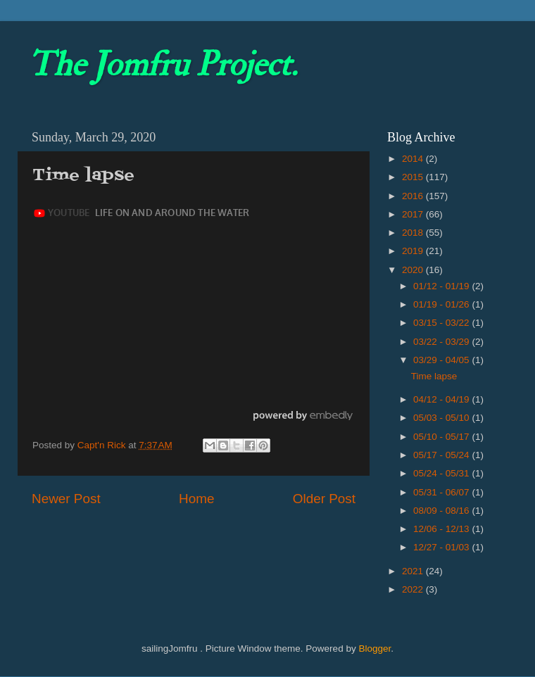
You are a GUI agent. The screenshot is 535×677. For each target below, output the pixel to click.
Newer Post (66, 498)
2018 (414, 232)
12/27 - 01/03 (442, 547)
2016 (414, 196)
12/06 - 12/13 (442, 529)
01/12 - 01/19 (442, 286)
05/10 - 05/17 (442, 436)
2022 (414, 589)
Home (196, 498)
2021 (414, 571)
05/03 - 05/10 (442, 417)
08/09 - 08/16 (442, 510)
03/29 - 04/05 (442, 360)
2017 (414, 214)
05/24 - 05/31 (442, 473)
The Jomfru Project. (162, 65)
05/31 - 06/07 (442, 492)
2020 (414, 270)
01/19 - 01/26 (442, 304)
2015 (414, 177)
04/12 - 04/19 (442, 399)
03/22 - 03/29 (442, 341)
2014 (414, 158)
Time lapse (434, 376)
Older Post (324, 498)
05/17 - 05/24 (442, 455)
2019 (414, 251)
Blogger (374, 648)
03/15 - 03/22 (442, 322)
